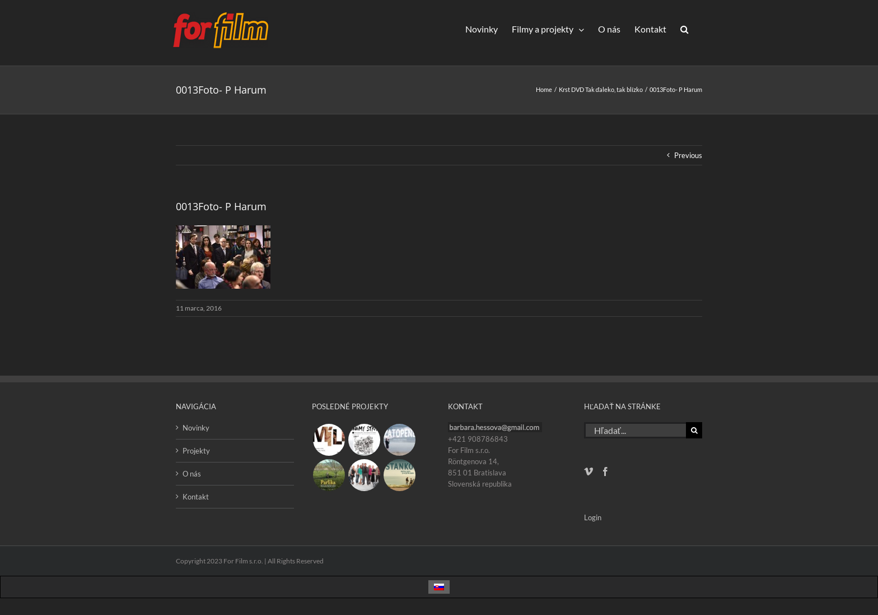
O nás (192, 473)
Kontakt (196, 496)
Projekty (196, 450)
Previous (688, 155)
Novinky (196, 427)
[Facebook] (605, 471)
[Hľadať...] (635, 430)
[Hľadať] (694, 430)
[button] (684, 29)
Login (592, 517)
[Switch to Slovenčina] (439, 587)
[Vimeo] (588, 471)
